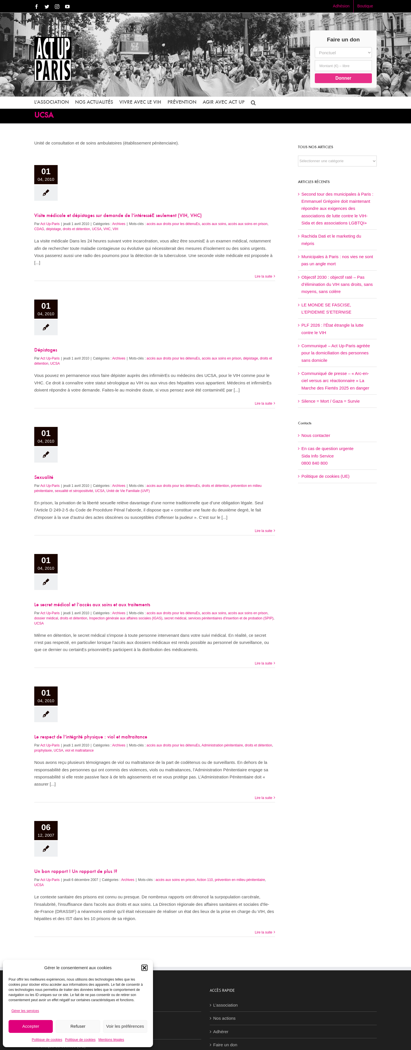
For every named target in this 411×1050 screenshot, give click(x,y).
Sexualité (43, 477)
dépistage (53, 229)
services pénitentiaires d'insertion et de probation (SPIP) (230, 618)
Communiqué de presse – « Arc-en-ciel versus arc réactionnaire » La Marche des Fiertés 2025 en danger (335, 380)
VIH (115, 229)
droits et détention (76, 229)
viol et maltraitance (79, 750)
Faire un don (225, 1044)
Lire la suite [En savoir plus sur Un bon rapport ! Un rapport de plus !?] (263, 932)
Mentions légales (111, 1040)
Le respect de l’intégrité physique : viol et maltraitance (90, 737)
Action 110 (205, 880)
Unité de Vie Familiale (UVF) (128, 491)
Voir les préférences (125, 1026)
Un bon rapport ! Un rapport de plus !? (75, 871)
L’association (225, 1005)
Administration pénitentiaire (222, 745)
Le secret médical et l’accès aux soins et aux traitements (92, 605)
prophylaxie (43, 750)
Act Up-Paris (49, 224)
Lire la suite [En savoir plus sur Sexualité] (263, 531)
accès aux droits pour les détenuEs (173, 224)
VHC (106, 229)
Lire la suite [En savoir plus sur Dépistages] (263, 403)
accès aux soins (214, 224)
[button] (144, 968)
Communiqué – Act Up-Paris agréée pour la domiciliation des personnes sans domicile (335, 353)
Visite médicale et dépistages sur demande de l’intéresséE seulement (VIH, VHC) (118, 215)
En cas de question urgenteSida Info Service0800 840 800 (327, 455)
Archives (118, 224)
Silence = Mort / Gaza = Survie (330, 401)
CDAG (39, 229)
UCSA (96, 229)
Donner (343, 78)
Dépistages (45, 350)
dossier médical (46, 618)
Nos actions (224, 1018)
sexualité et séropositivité (74, 491)
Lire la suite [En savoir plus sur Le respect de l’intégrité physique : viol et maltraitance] (263, 798)
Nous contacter (315, 435)
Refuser (78, 1026)
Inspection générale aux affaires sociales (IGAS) (125, 618)
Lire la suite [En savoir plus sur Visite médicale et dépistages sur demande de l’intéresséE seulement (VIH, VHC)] (263, 276)
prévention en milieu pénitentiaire (240, 880)
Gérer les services (25, 1011)
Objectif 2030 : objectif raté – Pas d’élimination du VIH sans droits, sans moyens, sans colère (337, 284)
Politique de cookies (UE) (325, 476)
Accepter (30, 1026)
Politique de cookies (47, 1040)
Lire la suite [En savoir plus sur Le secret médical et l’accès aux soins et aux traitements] (263, 663)
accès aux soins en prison (247, 224)
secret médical (175, 618)
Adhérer (220, 1031)
